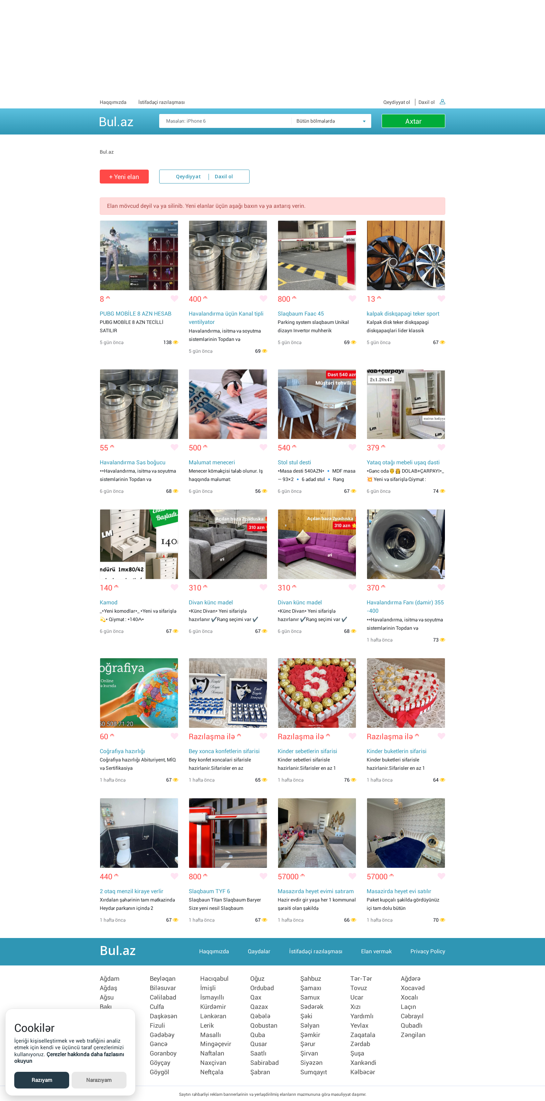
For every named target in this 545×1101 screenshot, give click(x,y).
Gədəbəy (162, 1034)
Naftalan (212, 1052)
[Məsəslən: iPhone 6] (265, 121)
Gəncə (159, 1043)
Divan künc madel (211, 603)
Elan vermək (376, 953)
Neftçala (211, 1070)
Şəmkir (310, 1034)
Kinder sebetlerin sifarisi (307, 752)
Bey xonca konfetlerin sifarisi (224, 752)
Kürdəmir (213, 1007)
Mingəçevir (215, 1043)
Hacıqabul (214, 980)
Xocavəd (413, 989)
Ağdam (110, 980)
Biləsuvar (163, 989)
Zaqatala (362, 1034)
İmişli (208, 989)
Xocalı (409, 998)
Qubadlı (412, 1025)
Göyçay (160, 1061)
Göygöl (159, 1070)
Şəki (306, 1016)
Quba (257, 1034)
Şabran (260, 1070)
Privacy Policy (427, 953)
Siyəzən (311, 1061)
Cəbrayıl (412, 1016)
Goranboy (163, 1052)
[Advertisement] (272, 48)
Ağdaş (108, 989)
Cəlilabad (163, 998)
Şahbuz (310, 980)
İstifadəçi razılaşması (161, 102)
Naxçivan (213, 1061)
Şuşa (357, 1052)
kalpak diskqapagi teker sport (403, 314)
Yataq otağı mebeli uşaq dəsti (403, 463)
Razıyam (42, 1080)
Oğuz (257, 980)
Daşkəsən (163, 1016)
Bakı (106, 1007)
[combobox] (331, 121)
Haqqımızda (113, 102)
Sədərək (311, 1007)
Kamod (108, 603)
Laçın (408, 1007)
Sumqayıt (313, 1070)
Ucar (356, 998)
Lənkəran (213, 1016)
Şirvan (309, 1052)
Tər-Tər (361, 980)
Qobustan (263, 1025)
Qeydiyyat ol (396, 102)
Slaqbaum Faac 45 (301, 314)
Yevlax (359, 1025)
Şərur (307, 1043)
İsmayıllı (212, 998)
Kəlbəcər (362, 1070)
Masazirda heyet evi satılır (399, 893)
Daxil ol (431, 102)
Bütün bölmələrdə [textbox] (315, 121)
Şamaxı (311, 989)
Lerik (207, 1025)
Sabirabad (264, 1061)
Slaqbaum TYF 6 (209, 893)
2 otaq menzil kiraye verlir (131, 893)
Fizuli (157, 1025)
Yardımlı (362, 1016)
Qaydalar (259, 953)
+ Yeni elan (124, 176)
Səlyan (309, 1025)
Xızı (355, 1007)
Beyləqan (163, 980)
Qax (255, 998)
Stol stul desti (294, 463)
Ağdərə (411, 980)
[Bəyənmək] (174, 299)
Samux (310, 998)
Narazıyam (99, 1080)
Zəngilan (413, 1034)
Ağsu (107, 998)
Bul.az (116, 121)
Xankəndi (363, 1061)
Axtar (413, 121)
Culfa (157, 1007)
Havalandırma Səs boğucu (132, 463)
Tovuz (358, 989)
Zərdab (360, 1043)
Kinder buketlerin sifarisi (396, 752)
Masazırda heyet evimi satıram (316, 893)
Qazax (259, 1007)
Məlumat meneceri (212, 463)
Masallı (210, 1034)
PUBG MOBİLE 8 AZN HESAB (135, 314)
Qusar (258, 1043)
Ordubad (262, 989)
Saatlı (258, 1052)
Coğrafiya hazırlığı (122, 752)
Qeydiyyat (188, 176)
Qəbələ (260, 1016)
